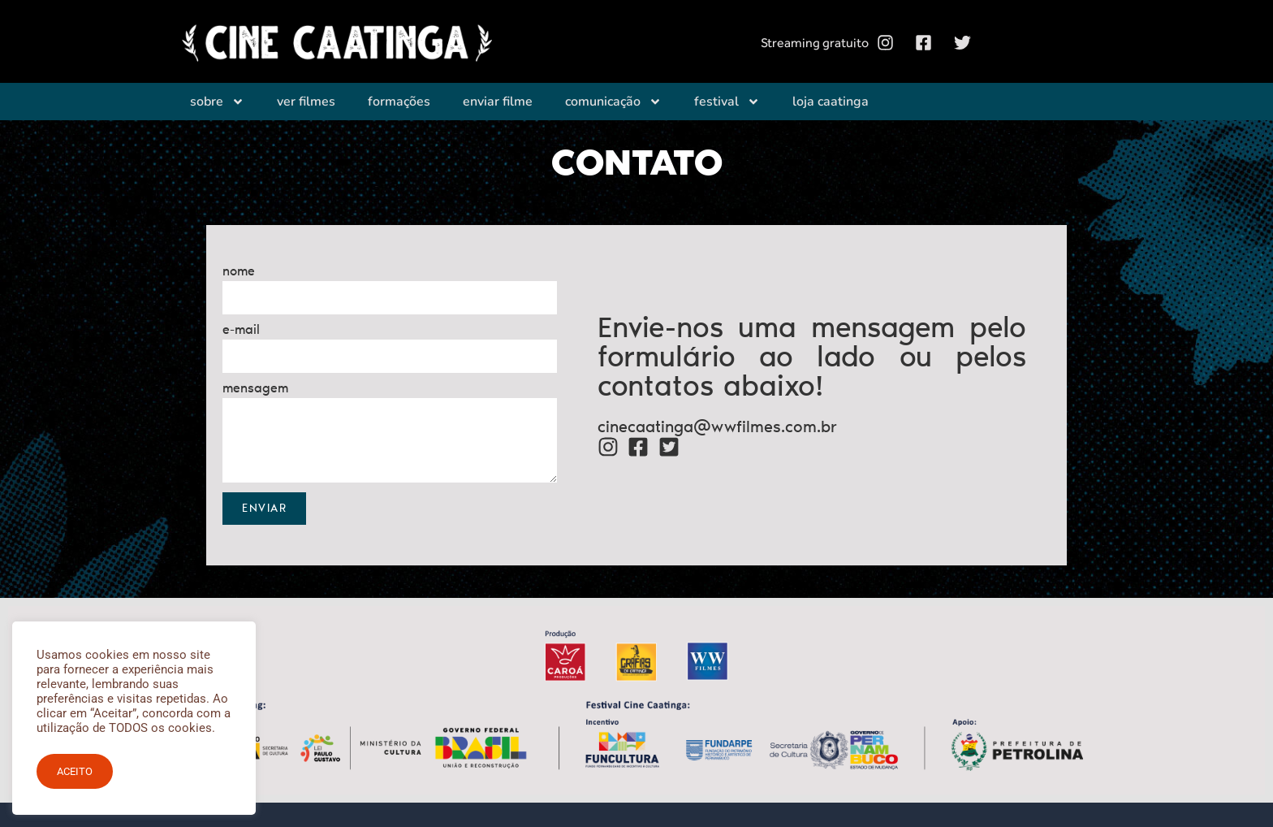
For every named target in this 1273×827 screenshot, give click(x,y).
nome (238, 272)
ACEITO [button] (75, 771)
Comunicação (613, 99)
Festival (727, 99)
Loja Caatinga (830, 99)
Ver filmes (306, 99)
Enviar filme (498, 99)
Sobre (217, 99)
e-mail (241, 330)
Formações (399, 99)
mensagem (255, 389)
